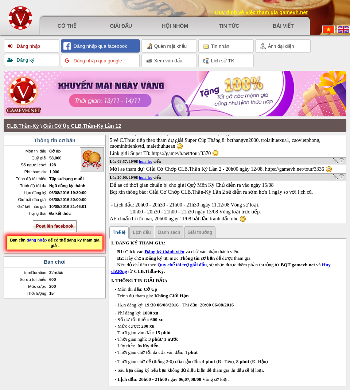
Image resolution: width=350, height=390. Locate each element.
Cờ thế (67, 26)
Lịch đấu (142, 232)
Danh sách (169, 232)
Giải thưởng (199, 232)
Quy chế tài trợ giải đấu (182, 264)
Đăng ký (24, 60)
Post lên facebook (55, 226)
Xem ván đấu (164, 61)
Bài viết (283, 26)
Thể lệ (119, 232)
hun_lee (145, 161)
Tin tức (229, 26)
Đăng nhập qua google (97, 60)
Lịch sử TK (218, 61)
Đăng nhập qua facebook (99, 46)
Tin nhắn (216, 46)
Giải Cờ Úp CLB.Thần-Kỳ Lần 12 (82, 126)
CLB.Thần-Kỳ (23, 126)
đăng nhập (37, 240)
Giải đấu (121, 26)
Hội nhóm (175, 26)
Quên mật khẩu (166, 46)
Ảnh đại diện (277, 46)
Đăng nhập (27, 46)
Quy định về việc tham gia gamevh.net (261, 12)
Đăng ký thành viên (164, 251)
